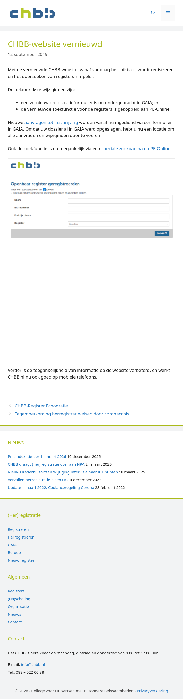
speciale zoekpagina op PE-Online (135, 148)
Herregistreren (21, 537)
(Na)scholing (19, 598)
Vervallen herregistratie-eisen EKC (38, 479)
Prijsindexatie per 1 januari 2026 (37, 456)
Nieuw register (21, 560)
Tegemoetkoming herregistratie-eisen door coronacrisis (72, 414)
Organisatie (18, 606)
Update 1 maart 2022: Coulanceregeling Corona (51, 487)
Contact (15, 621)
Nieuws (14, 614)
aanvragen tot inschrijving (51, 122)
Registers (16, 590)
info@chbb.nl (33, 664)
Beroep (14, 552)
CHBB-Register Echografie (41, 406)
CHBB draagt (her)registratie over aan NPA (46, 464)
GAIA (12, 544)
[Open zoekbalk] (153, 13)
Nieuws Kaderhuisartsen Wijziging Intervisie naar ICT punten (63, 472)
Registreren (18, 529)
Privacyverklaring (152, 690)
